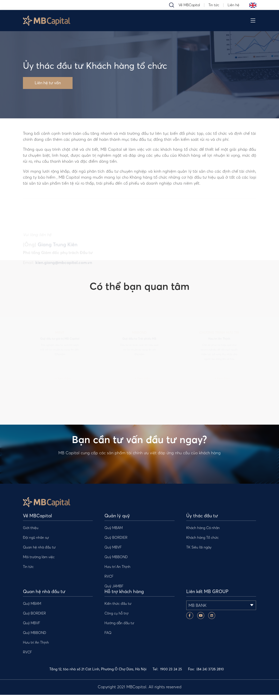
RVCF (108, 576)
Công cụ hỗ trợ (116, 613)
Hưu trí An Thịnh (117, 567)
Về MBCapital (189, 5)
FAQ (107, 633)
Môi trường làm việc (39, 557)
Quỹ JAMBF (113, 586)
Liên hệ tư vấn (48, 83)
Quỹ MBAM (113, 528)
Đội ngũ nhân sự (36, 538)
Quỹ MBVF (113, 547)
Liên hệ (233, 5)
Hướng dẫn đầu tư (119, 623)
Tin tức (213, 5)
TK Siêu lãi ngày (198, 547)
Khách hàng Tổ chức (202, 538)
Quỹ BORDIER (115, 538)
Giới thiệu (30, 528)
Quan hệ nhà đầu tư (39, 547)
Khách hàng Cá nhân (203, 528)
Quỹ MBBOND (116, 557)
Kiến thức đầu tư (117, 604)
